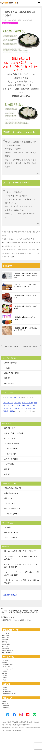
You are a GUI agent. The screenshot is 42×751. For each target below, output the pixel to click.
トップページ (5, 633)
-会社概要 (4, 687)
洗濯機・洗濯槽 (8, 411)
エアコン (17, 403)
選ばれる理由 (5, 637)
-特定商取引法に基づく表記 (9, 693)
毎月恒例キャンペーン (10, 23)
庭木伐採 (7, 469)
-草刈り (4, 680)
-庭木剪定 (4, 677)
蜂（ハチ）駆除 (9, 438)
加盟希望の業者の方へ (11, 595)
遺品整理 (7, 378)
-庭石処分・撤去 (6, 666)
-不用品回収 (5, 660)
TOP (20, 612)
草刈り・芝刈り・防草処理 (13, 433)
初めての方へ (5, 635)
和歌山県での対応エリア (13, 488)
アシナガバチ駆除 (12, 443)
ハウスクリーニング (13, 397)
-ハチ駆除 (4, 673)
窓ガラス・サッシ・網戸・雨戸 (25, 408)
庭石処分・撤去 (9, 428)
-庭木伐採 (4, 675)
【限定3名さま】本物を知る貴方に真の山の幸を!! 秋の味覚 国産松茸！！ (31, 346)
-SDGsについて (6, 703)
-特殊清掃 (4, 671)
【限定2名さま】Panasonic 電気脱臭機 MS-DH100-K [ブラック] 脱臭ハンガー (25, 275)
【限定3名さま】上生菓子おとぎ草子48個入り (25, 307)
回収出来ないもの (12, 514)
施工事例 (4, 642)
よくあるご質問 (9, 503)
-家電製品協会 (5, 705)
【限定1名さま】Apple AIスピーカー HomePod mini (25, 318)
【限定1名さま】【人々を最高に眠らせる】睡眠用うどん (25, 329)
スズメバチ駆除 (11, 449)
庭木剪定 (7, 474)
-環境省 (4, 701)
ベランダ (9, 408)
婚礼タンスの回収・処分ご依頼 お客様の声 (20, 551)
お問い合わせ (5, 648)
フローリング (8, 403)
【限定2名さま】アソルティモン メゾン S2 (25, 296)
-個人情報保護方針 (7, 691)
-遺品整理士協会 (6, 707)
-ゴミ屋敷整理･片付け (7, 664)
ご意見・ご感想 (6, 644)
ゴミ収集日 (8, 527)
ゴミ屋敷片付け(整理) (11, 373)
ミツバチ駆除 (11, 454)
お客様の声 (5, 639)
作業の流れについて (11, 493)
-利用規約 (4, 689)
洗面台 (28, 405)
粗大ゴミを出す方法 (11, 532)
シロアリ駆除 (9, 464)
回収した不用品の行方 (12, 508)
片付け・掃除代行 (10, 363)
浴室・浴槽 (21, 405)
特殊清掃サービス (10, 383)
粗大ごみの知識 (11, 537)
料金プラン (8, 498)
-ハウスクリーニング (7, 669)
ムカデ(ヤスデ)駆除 (11, 459)
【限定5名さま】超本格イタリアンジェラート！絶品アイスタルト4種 (12, 346)
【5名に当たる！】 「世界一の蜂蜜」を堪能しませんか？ (25, 285)
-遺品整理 (4, 662)
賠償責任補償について (7, 650)
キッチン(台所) (27, 403)
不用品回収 (8, 368)
